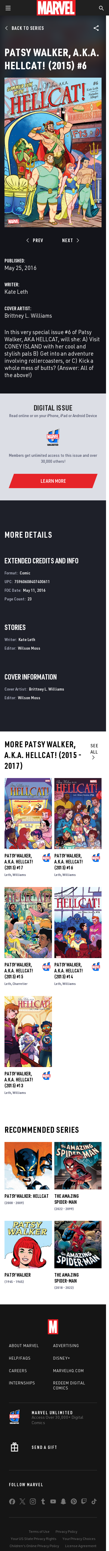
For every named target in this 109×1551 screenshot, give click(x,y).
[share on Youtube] (53, 1503)
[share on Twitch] (84, 1503)
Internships (22, 1383)
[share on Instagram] (33, 1503)
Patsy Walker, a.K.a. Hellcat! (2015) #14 (68, 971)
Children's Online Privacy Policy (34, 1546)
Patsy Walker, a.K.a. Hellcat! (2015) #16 (68, 862)
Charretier (20, 983)
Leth (7, 874)
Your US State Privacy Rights (33, 1538)
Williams (19, 874)
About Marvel (24, 1345)
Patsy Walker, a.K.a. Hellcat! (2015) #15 (18, 971)
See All (94, 751)
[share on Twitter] (22, 1503)
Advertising (66, 1345)
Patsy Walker (17, 1275)
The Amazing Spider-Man (66, 1199)
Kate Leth (16, 291)
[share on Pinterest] (74, 1503)
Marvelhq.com (68, 1370)
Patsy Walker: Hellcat (26, 1196)
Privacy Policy (66, 1531)
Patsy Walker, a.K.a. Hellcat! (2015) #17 (18, 862)
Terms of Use (39, 1531)
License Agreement (80, 1546)
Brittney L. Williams (28, 315)
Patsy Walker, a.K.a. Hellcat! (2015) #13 (18, 1080)
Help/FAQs (20, 1358)
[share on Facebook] (12, 1503)
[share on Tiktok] (94, 1503)
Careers (18, 1370)
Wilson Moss (29, 648)
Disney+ (61, 1358)
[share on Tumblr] (43, 1503)
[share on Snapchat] (63, 1503)
